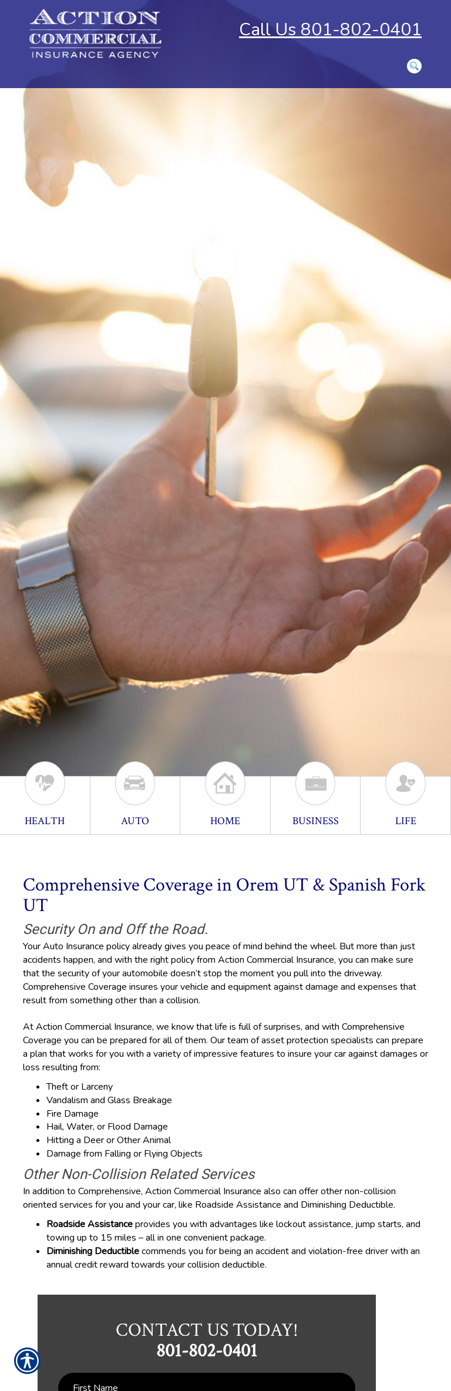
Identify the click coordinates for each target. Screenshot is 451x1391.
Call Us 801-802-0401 (330, 30)
